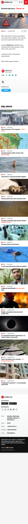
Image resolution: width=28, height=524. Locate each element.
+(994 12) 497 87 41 (11, 426)
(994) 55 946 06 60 (11, 430)
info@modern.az (11, 433)
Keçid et (6, 90)
